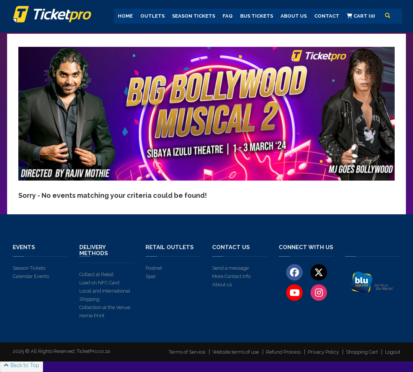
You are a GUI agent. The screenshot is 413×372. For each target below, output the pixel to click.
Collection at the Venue (104, 307)
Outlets (152, 16)
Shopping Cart (362, 352)
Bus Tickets (256, 16)
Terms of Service (187, 352)
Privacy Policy (323, 352)
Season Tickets (193, 16)
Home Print (91, 315)
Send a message (230, 268)
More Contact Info (231, 276)
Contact (326, 16)
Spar (151, 276)
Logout (392, 352)
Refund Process (283, 352)
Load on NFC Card (99, 282)
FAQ (228, 16)
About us (222, 284)
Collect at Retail (96, 274)
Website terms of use (235, 352)
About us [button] (294, 16)
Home (125, 16)
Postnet (154, 268)
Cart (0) (361, 16)
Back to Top (21, 365)
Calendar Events (31, 276)
